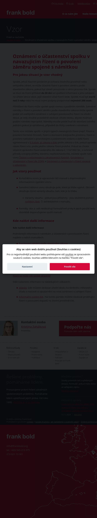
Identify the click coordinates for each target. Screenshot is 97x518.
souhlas (69, 254)
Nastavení (27, 266)
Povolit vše (70, 266)
